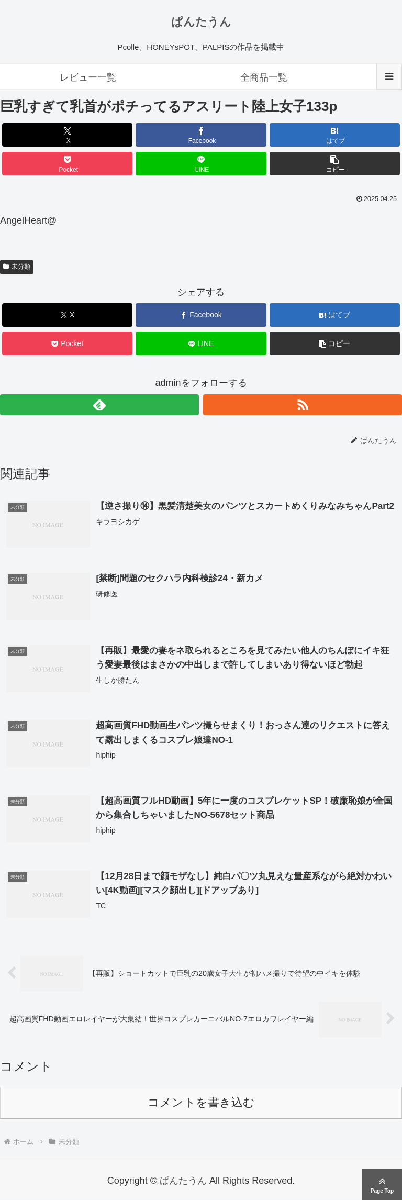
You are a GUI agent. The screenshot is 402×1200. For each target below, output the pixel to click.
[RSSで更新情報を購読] (302, 404)
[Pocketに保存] (67, 163)
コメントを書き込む (201, 1102)
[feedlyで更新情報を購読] (99, 404)
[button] (335, 163)
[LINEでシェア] (201, 163)
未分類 (16, 266)
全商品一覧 (263, 77)
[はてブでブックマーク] (335, 135)
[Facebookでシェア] (201, 135)
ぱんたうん (201, 21)
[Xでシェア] (67, 135)
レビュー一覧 (88, 77)
